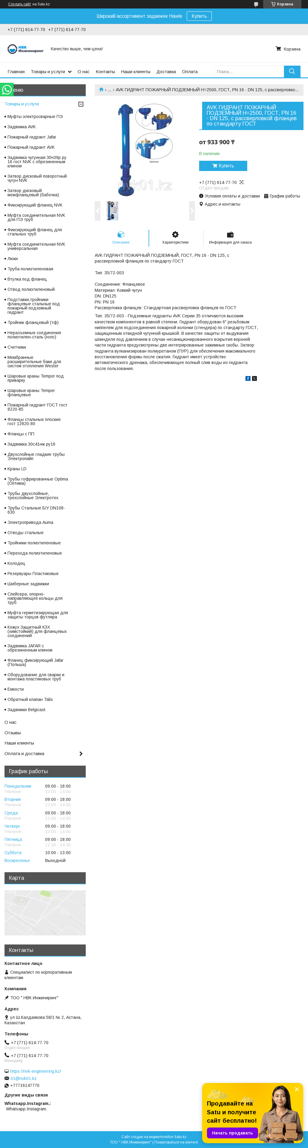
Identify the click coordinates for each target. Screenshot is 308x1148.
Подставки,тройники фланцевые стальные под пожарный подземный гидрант (34, 306)
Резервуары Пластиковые (33, 573)
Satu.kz (180, 1137)
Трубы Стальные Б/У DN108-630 (36, 510)
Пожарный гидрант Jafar (32, 137)
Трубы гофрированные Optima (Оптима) (38, 481)
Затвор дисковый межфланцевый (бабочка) (33, 192)
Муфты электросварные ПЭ (35, 116)
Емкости (16, 689)
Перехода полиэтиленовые (35, 553)
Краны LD (17, 468)
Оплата (190, 71)
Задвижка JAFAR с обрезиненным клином (30, 647)
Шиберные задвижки (28, 583)
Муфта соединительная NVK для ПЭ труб (36, 217)
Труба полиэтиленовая (30, 268)
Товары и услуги (48, 71)
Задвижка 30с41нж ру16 (31, 444)
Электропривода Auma (30, 522)
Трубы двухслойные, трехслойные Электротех (33, 495)
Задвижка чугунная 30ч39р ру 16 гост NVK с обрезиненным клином (37, 161)
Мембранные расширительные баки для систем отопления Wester (34, 361)
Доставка (166, 71)
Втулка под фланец (27, 279)
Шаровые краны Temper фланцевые (31, 392)
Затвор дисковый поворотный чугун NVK (37, 178)
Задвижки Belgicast (26, 709)
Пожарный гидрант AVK (31, 147)
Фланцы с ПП (21, 433)
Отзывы (13, 732)
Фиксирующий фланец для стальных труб (35, 231)
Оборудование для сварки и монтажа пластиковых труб (36, 676)
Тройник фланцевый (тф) (33, 322)
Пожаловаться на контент (176, 1142)
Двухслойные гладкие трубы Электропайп (36, 456)
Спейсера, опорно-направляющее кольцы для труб (35, 598)
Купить (199, 16)
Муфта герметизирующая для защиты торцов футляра (38, 614)
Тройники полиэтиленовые (34, 542)
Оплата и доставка (24, 753)
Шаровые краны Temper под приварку (36, 378)
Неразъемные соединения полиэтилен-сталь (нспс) (34, 334)
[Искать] (292, 71)
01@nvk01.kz (24, 1078)
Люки (13, 258)
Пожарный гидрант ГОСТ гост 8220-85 (37, 407)
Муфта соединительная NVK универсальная (36, 246)
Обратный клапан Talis (30, 699)
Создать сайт (19, 4)
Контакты (105, 71)
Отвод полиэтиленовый (31, 289)
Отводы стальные (26, 532)
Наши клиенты (135, 71)
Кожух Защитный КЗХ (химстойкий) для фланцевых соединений (37, 631)
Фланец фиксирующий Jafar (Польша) (35, 662)
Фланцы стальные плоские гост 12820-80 (34, 421)
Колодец (16, 563)
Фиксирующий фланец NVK (35, 205)
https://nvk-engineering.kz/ (35, 1071)
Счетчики (17, 347)
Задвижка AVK (22, 126)
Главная (16, 71)
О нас (84, 71)
